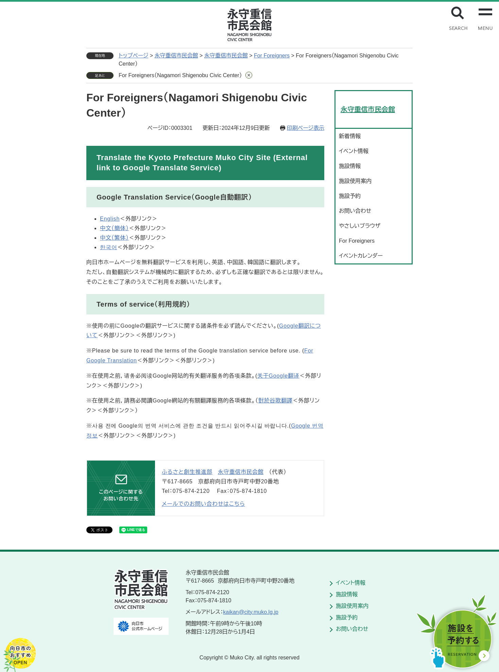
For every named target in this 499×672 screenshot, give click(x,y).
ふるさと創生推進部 (187, 472)
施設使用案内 (355, 181)
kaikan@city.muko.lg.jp (250, 612)
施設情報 (350, 166)
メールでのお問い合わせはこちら (203, 504)
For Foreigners (272, 55)
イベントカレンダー (361, 256)
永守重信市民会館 (176, 55)
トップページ (133, 55)
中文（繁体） (114, 238)
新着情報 (350, 136)
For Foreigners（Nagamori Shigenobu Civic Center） (180, 75)
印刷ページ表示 (305, 128)
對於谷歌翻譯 (275, 400)
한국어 (108, 247)
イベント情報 (353, 151)
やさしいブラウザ (359, 226)
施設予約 (350, 196)
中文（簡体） (114, 228)
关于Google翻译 (278, 376)
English (110, 219)
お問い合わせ (355, 211)
